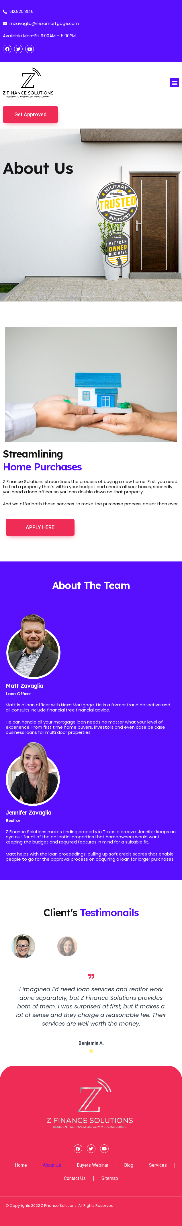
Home (21, 1165)
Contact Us (75, 1178)
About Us (52, 1165)
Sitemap (109, 1178)
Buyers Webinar (92, 1165)
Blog (128, 1165)
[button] (174, 82)
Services (158, 1165)
